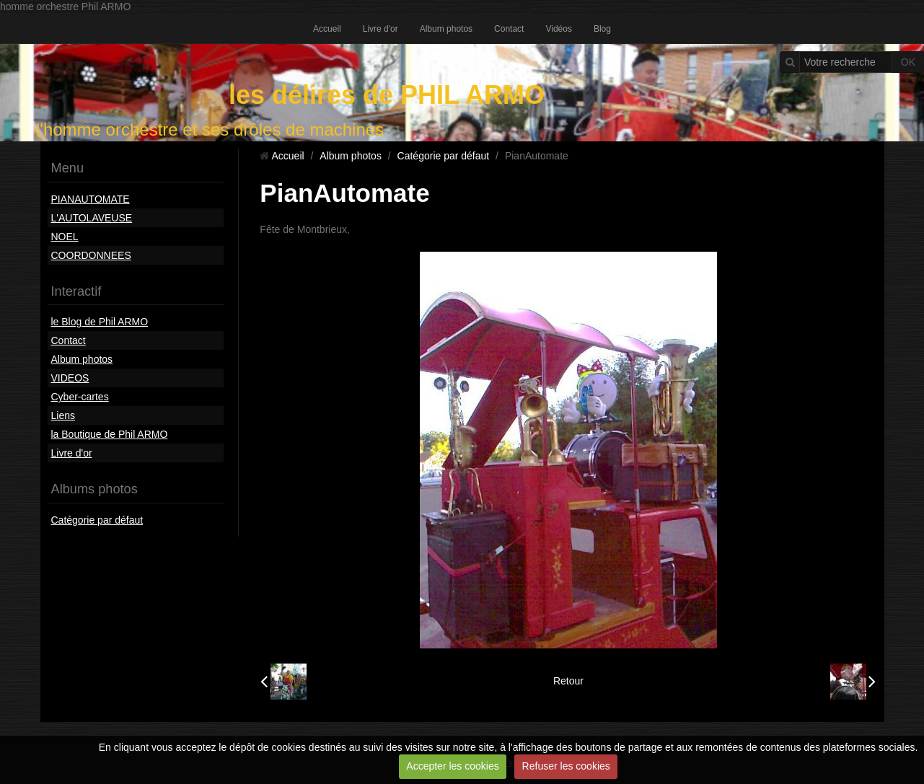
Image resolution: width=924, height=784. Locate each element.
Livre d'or (380, 29)
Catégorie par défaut (97, 520)
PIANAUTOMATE (90, 199)
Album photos (446, 29)
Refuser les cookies (566, 766)
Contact (509, 29)
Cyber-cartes (80, 396)
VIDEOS (70, 378)
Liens (63, 415)
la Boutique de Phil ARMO (109, 434)
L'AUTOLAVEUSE (92, 218)
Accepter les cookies (452, 766)
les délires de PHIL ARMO (387, 95)
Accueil (327, 29)
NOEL (65, 236)
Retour (568, 681)
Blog (602, 29)
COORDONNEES (91, 255)
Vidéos (558, 29)
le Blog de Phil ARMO (100, 321)
